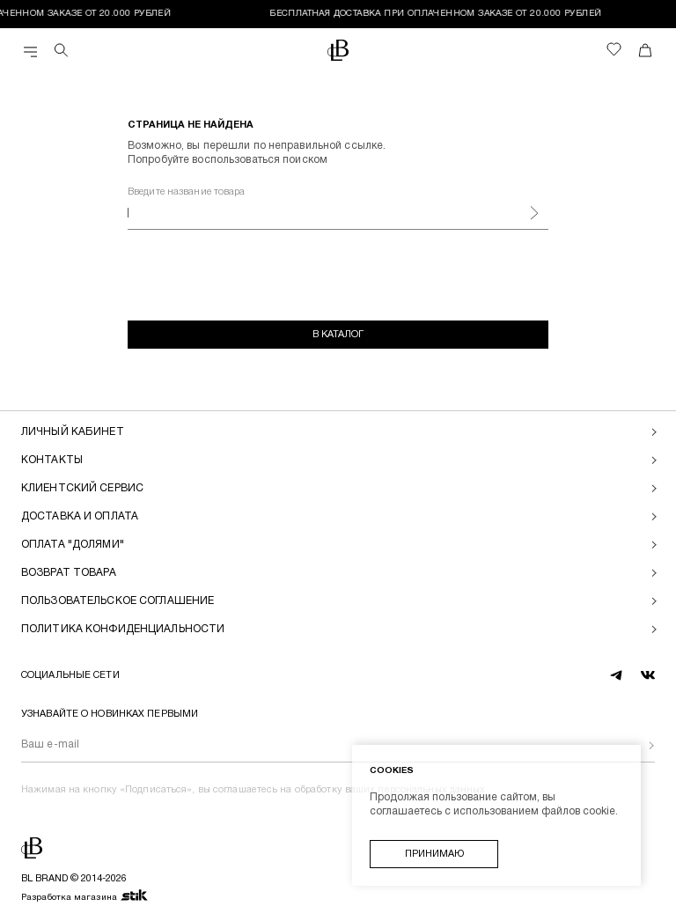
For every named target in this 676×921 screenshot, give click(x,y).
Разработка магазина (85, 896)
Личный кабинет (72, 432)
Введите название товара (187, 192)
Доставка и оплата (79, 516)
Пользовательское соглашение (117, 601)
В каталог (338, 334)
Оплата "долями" (72, 544)
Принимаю (434, 854)
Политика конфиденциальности (122, 629)
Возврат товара (68, 573)
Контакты (52, 460)
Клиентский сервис (82, 488)
